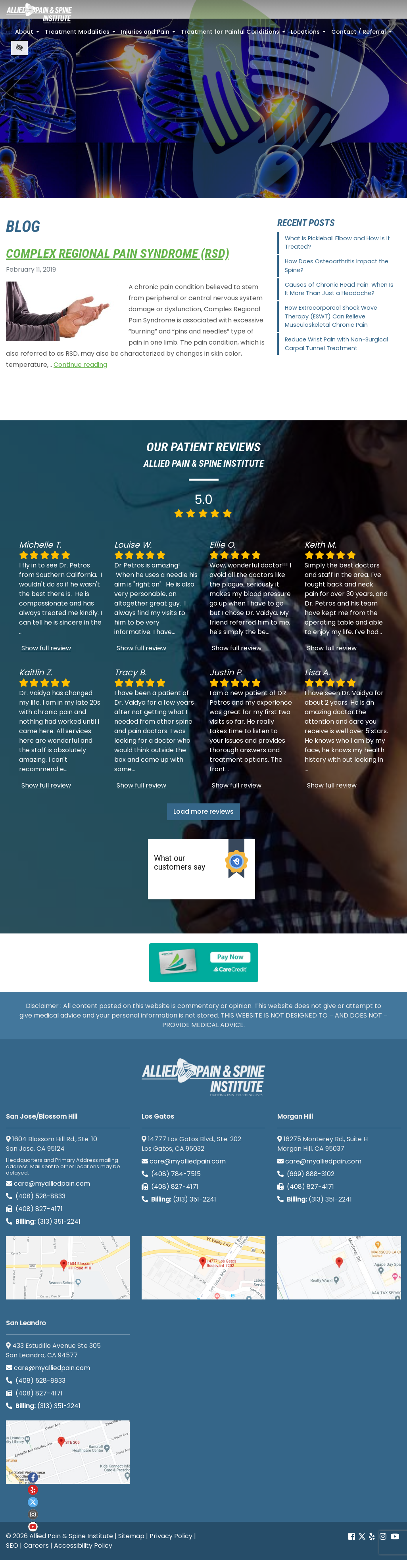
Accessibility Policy (83, 1545)
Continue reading (80, 364)
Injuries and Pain (149, 34)
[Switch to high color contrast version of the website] (19, 48)
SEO (12, 1545)
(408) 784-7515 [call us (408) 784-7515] (171, 1174)
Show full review (46, 648)
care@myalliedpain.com (48, 1183)
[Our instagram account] (33, 1514)
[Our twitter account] (33, 1502)
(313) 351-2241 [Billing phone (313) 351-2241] (43, 1221)
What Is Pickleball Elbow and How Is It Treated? (337, 242)
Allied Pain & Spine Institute (71, 1536)
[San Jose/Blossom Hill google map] (68, 1267)
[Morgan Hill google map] (339, 1267)
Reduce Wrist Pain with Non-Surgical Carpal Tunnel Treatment (336, 343)
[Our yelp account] (371, 1536)
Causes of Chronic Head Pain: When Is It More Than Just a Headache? (339, 289)
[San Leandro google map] (68, 1452)
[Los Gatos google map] (203, 1267)
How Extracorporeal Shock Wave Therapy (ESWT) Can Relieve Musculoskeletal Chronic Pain (331, 316)
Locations (309, 34)
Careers (36, 1545)
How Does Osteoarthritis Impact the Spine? (336, 265)
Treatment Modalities (81, 34)
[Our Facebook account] (352, 1536)
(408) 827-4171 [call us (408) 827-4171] (34, 1208)
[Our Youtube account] (33, 1527)
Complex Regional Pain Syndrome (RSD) (117, 253)
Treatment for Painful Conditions (234, 34)
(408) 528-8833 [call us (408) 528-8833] (35, 1196)
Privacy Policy (171, 1536)
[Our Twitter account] (362, 1536)
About (28, 34)
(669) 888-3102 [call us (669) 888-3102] (306, 1174)
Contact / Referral (362, 34)
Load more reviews (203, 811)
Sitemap (131, 1536)
